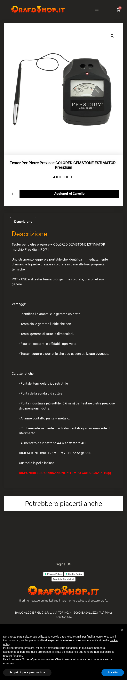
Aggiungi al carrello (69, 194)
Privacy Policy (54, 574)
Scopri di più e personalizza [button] (27, 672)
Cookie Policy (75, 574)
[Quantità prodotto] (14, 194)
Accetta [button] (113, 672)
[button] (97, 10)
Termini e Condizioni (63, 579)
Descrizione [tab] (23, 222)
